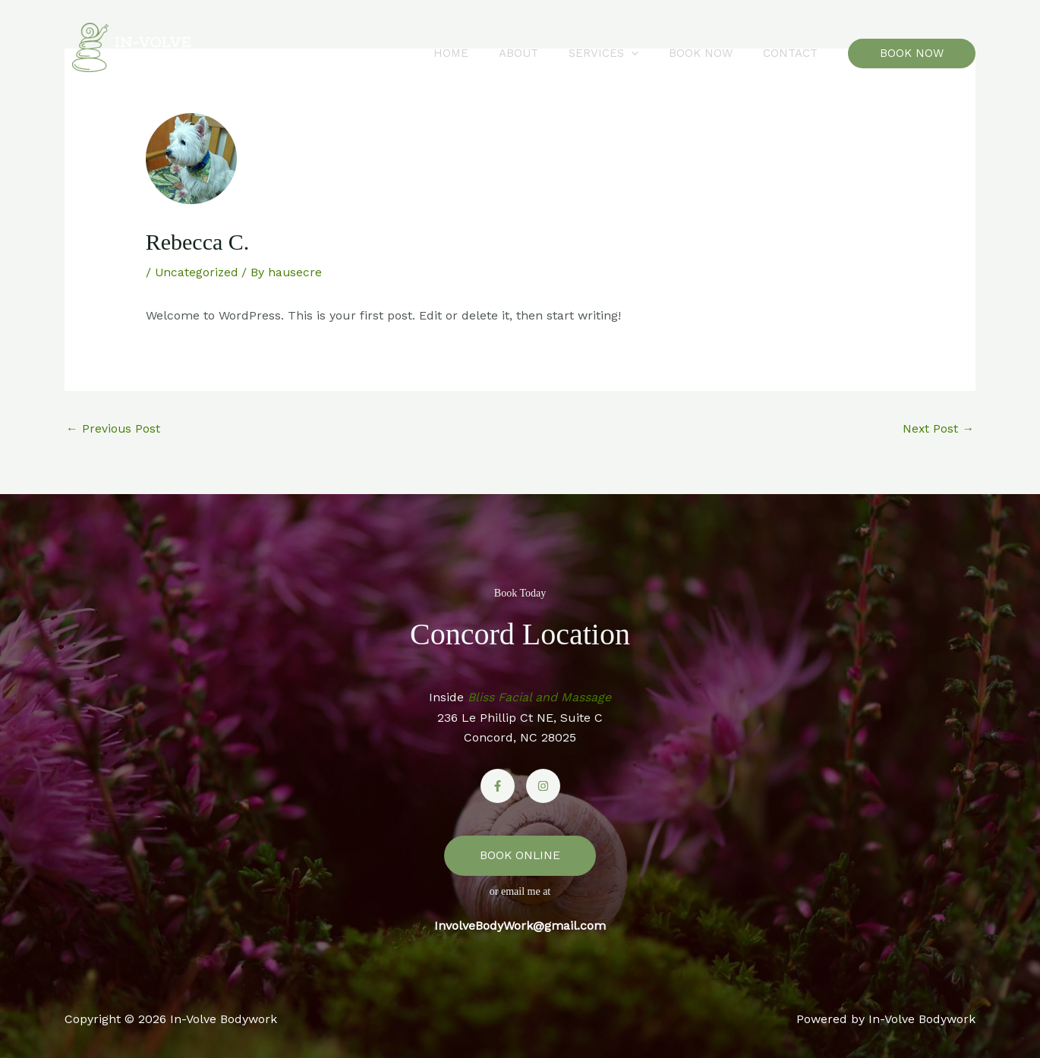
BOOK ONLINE (520, 856)
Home (485, 53)
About (545, 53)
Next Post (938, 428)
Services (622, 53)
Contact (794, 53)
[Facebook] (498, 787)
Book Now (712, 53)
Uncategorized (197, 272)
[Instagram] (543, 787)
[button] (650, 53)
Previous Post (113, 428)
